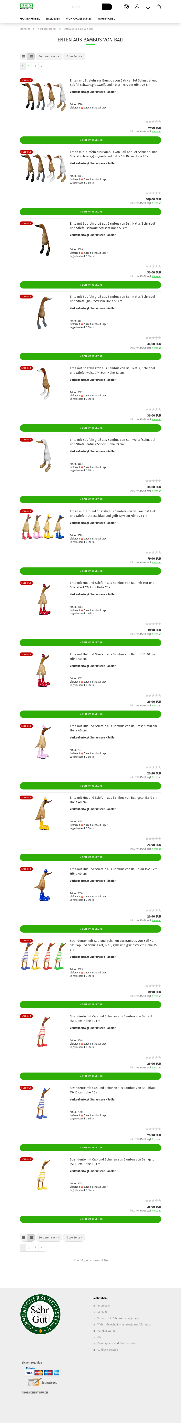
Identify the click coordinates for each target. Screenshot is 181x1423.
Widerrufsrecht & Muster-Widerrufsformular (124, 1324)
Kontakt (102, 1312)
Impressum (104, 1305)
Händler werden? (107, 1330)
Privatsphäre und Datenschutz (116, 1343)
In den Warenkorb (91, 140)
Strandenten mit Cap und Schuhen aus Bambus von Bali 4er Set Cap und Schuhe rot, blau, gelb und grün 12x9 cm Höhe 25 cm (113, 945)
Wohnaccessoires (79, 18)
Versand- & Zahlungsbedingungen (118, 1318)
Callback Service (107, 1349)
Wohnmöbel (106, 18)
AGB (99, 1337)
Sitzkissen (53, 18)
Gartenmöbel (30, 18)
